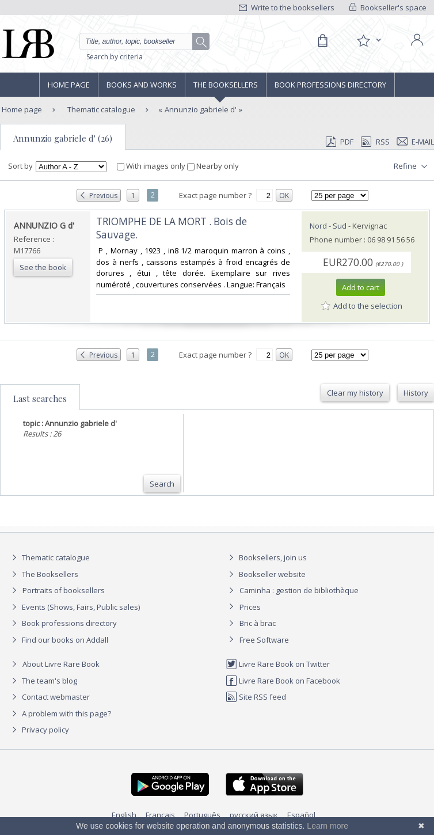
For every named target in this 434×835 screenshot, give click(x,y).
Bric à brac (257, 623)
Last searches (40, 398)
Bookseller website (266, 574)
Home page (69, 84)
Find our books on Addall (58, 640)
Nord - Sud (328, 226)
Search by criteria (114, 57)
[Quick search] (144, 41)
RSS (374, 141)
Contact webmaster (49, 697)
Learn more (327, 825)
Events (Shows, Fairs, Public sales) (74, 607)
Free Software (264, 640)
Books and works (141, 84)
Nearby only (213, 166)
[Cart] (322, 41)
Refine (412, 166)
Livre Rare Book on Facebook (283, 680)
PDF (339, 141)
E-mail (416, 141)
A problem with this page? (60, 713)
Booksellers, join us (266, 557)
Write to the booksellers (286, 7)
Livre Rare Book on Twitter (278, 664)
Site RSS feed (256, 697)
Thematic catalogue (100, 109)
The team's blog (43, 680)
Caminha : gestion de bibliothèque (299, 590)
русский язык (254, 815)
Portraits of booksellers (63, 590)
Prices (250, 607)
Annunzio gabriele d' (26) (62, 138)
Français (160, 815)
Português (202, 815)
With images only (152, 166)
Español (301, 815)
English (124, 815)
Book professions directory (330, 84)
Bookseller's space (388, 7)
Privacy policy (39, 729)
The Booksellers (225, 84)
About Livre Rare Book (61, 664)
